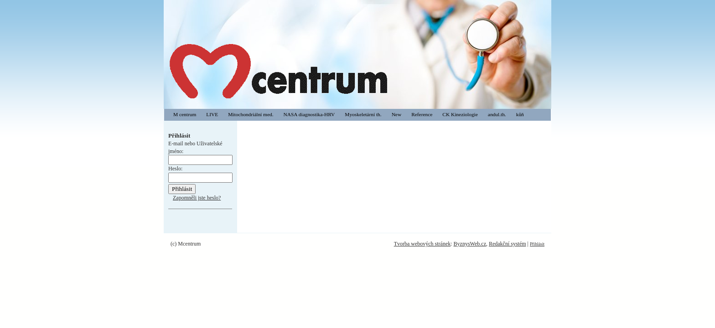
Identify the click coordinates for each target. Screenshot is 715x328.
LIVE (212, 114)
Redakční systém (507, 244)
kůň (520, 114)
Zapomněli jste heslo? (197, 198)
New (397, 114)
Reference (421, 114)
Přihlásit (537, 243)
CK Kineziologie (460, 114)
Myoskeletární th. (363, 114)
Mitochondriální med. (250, 114)
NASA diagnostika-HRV (309, 114)
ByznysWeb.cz (470, 244)
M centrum (184, 114)
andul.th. (497, 114)
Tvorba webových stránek (422, 244)
